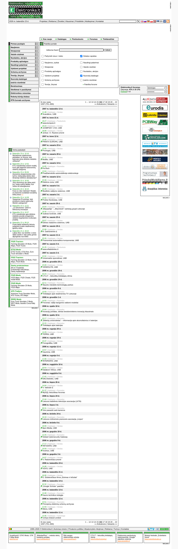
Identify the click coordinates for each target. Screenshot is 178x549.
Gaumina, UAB (49, 352)
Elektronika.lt (47, 529)
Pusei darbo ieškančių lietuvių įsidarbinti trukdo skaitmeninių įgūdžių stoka (24, 226)
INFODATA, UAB (50, 446)
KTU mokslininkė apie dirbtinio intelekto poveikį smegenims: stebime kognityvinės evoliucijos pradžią (24, 217)
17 (104, 102)
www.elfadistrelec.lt (50, 249)
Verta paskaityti (19, 150)
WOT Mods (15, 303)
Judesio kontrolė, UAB (52, 214)
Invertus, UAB (48, 451)
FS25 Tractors (17, 242)
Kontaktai (100, 21)
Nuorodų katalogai (90, 76)
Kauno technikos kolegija (53, 495)
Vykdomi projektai (52, 76)
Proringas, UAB (49, 151)
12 (90, 102)
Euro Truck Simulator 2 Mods (22, 253)
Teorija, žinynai (51, 84)
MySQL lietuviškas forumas (54, 392)
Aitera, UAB (47, 509)
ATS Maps (24, 295)
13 (92, 102)
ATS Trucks (15, 295)
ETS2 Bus (25, 252)
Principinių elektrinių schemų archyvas (58, 504)
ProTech (46, 168)
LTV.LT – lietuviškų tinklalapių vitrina (57, 276)
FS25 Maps (15, 278)
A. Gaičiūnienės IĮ (50, 231)
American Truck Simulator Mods (23, 294)
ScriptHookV (14, 535)
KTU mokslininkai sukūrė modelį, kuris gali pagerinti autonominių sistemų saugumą (25, 167)
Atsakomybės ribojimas (93, 529)
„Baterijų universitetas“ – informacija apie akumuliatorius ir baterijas (70, 320)
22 (116, 102)
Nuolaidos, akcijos (90, 71)
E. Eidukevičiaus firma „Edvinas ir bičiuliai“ (60, 477)
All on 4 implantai (17, 268)
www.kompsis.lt (49, 123)
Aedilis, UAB (48, 159)
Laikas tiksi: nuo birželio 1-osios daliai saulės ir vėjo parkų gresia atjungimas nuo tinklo (24, 234)
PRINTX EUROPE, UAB (53, 142)
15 (97, 102)
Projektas (43, 21)
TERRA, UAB (48, 334)
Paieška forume (90, 84)
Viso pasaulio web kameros (54, 410)
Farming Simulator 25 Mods (21, 244)
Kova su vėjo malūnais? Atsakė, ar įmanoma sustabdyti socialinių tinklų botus (25, 193)
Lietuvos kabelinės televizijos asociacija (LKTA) (62, 401)
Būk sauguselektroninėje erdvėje (71, 536)
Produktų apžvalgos (53, 71)
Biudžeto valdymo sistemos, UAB (56, 191)
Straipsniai (49, 67)
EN (161, 21)
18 (106, 102)
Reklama (52, 21)
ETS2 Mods (16, 250)
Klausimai (70, 21)
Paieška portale (50, 44)
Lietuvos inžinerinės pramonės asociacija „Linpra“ (63, 419)
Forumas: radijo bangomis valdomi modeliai (60, 303)
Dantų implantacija (18, 271)
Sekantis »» (112, 104)
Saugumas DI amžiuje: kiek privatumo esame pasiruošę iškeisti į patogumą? (23, 201)
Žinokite (61, 21)
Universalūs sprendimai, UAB (55, 258)
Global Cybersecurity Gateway (55, 437)
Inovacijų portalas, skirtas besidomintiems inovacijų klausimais (68, 312)
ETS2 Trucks (16, 252)
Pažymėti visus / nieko (54, 56)
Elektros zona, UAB (51, 182)
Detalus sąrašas (90, 56)
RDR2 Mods (16, 299)
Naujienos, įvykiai (52, 63)
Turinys (117, 529)
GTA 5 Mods (24, 535)
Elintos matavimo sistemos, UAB (56, 223)
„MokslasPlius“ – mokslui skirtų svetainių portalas (48, 536)
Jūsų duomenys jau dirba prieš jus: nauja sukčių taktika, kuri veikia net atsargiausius (24, 184)
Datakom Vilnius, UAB (52, 370)
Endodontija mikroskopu (20, 270)
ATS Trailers (16, 291)
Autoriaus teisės (60, 529)
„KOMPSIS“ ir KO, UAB (52, 128)
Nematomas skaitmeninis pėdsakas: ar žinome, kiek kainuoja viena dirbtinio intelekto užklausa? (24, 158)
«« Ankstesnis (100, 104)
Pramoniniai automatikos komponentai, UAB (61, 240)
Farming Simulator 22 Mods (21, 260)
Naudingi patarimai (91, 63)
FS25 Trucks (21, 246)
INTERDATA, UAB (50, 361)
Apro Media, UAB (50, 428)
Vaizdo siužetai (89, 67)
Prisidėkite (79, 21)
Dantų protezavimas (20, 266)
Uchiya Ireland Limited (52, 518)
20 (111, 102)
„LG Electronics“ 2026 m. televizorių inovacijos (22, 208)
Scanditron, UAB (49, 114)
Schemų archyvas (52, 80)
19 (109, 102)
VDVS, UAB (48, 468)
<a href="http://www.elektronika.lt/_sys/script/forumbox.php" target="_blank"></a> (144, 89)
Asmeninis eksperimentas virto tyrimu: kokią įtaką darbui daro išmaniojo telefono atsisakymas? (25, 176)
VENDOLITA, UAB (50, 267)
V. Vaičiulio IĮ (48, 388)
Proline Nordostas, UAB (52, 200)
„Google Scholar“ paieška (53, 486)
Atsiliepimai (89, 21)
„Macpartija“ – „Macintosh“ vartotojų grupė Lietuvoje (64, 209)
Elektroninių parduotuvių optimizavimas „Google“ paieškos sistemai (127, 537)
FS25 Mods (20, 262)
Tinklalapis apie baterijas (53, 325)
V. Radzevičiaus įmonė (52, 460)
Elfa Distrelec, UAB (50, 379)
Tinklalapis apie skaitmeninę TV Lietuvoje (59, 294)
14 (95, 102)
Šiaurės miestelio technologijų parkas (58, 285)
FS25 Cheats (25, 278)
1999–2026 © (35, 529)
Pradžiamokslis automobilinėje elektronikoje (60, 173)
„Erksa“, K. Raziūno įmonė (53, 133)
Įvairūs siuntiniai (89, 80)
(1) (22, 195)
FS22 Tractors (17, 257)
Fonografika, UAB (50, 343)
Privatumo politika (75, 529)
